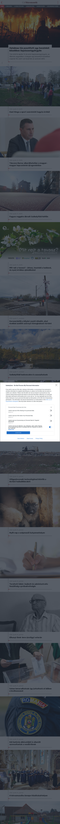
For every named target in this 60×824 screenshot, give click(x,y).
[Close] (56, 385)
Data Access (30, 438)
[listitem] (30, 407)
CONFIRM (18, 432)
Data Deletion (20, 438)
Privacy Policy (39, 438)
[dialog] (30, 412)
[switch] (50, 410)
